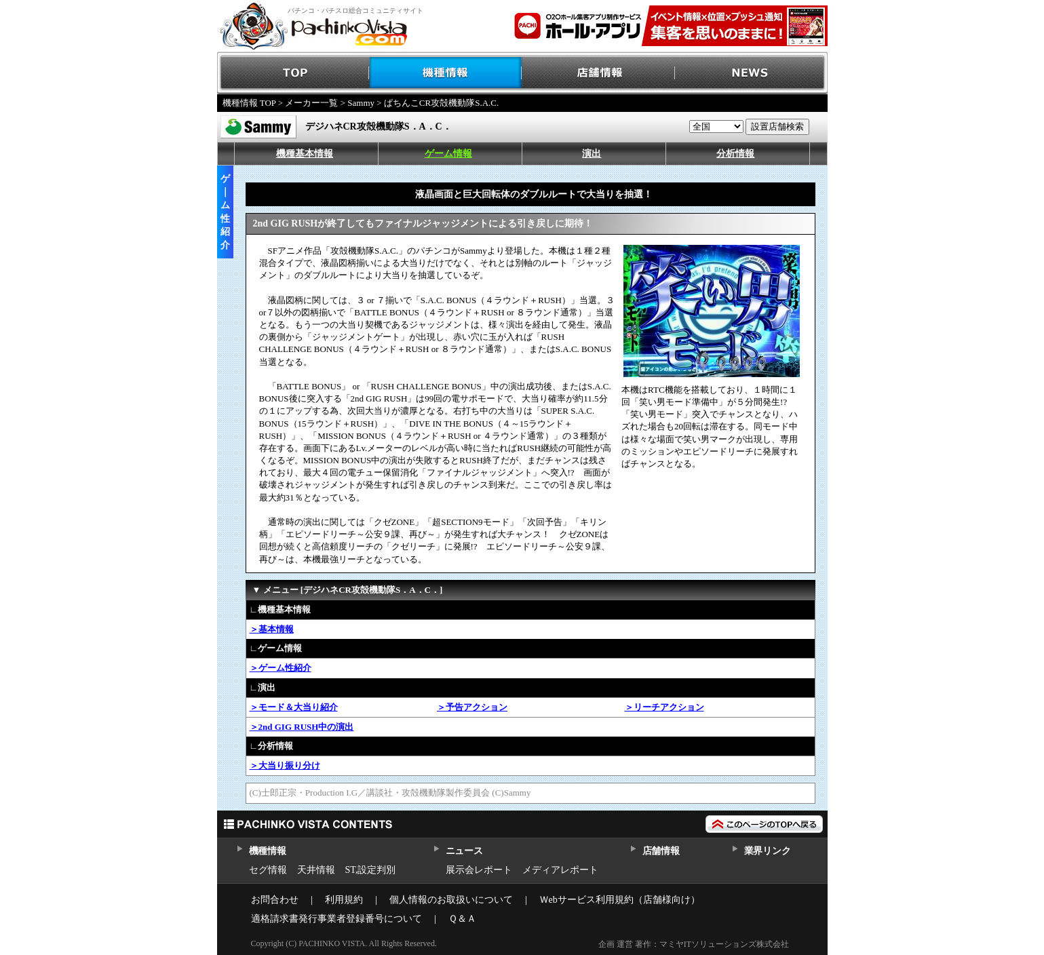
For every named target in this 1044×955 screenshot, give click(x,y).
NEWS (751, 73)
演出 (591, 154)
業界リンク (767, 851)
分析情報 (735, 154)
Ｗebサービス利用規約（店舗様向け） (619, 900)
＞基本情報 (272, 629)
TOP (293, 73)
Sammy (360, 103)
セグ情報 (268, 870)
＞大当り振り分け (285, 765)
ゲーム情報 (448, 154)
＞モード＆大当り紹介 (294, 707)
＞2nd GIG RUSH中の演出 (302, 727)
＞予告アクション (472, 707)
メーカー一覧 (311, 103)
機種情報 (446, 73)
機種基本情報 (304, 154)
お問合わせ (274, 900)
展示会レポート (479, 870)
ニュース (464, 851)
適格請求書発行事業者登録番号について (336, 919)
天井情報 (316, 870)
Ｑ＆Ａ (462, 919)
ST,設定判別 (370, 870)
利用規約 (344, 900)
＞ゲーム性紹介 (280, 668)
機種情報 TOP (249, 103)
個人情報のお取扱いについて (451, 900)
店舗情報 (598, 73)
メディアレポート (560, 870)
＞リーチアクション (664, 707)
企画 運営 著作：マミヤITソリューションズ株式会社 (693, 944)
